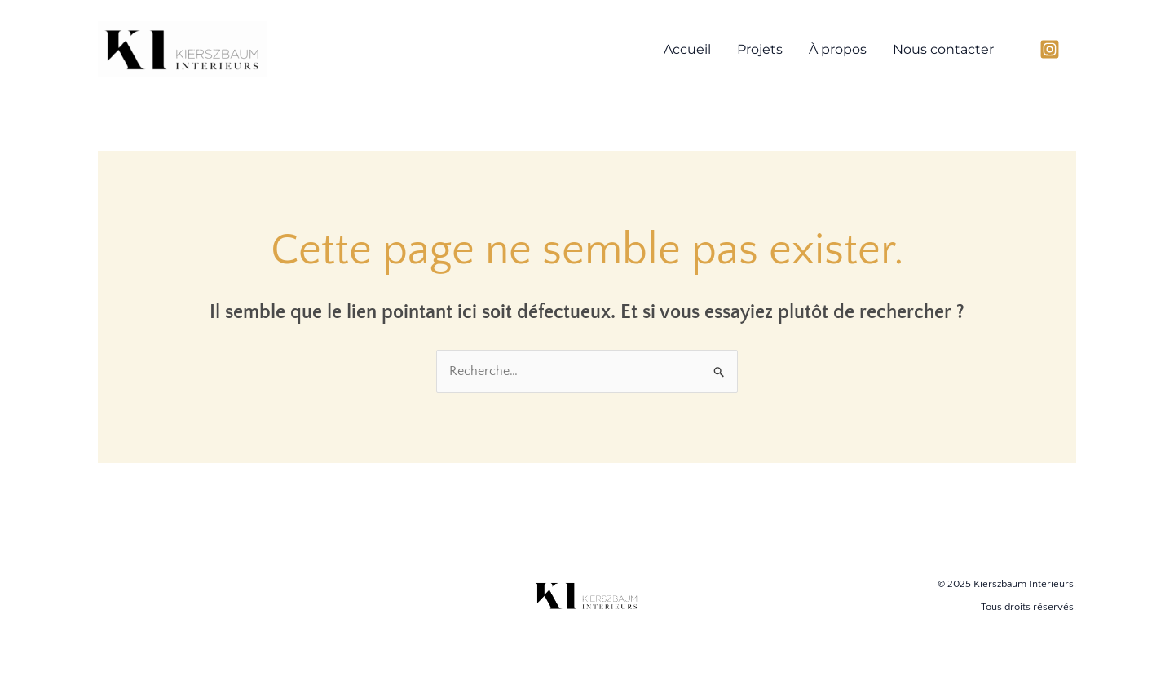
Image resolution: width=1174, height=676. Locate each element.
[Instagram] (1049, 49)
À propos (838, 49)
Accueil (687, 49)
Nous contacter (943, 49)
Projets (760, 49)
